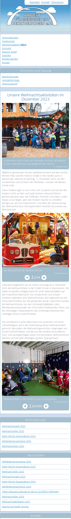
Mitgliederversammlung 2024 (16, 486)
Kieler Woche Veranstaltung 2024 (19, 481)
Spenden (6, 55)
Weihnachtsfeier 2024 (13, 446)
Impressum (57, 2)
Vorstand (6, 48)
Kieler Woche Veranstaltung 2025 (19, 436)
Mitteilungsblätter (14, 44)
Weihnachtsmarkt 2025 (13, 426)
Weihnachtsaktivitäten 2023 (16, 501)
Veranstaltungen (10, 37)
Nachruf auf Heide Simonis (15, 506)
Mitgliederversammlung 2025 (16, 441)
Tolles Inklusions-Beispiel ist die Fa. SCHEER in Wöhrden (30, 491)
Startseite (34, 2)
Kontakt (45, 2)
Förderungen (8, 41)
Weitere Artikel (9, 51)
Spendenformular (10, 80)
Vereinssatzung (9, 83)
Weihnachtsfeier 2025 (13, 431)
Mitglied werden (10, 58)
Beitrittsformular (10, 76)
